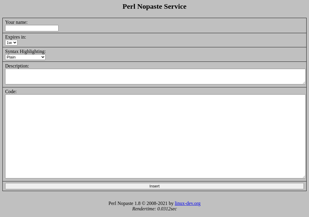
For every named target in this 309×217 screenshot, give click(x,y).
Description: (17, 65)
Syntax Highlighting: (25, 51)
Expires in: (15, 36)
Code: (11, 91)
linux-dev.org (187, 203)
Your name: (16, 22)
